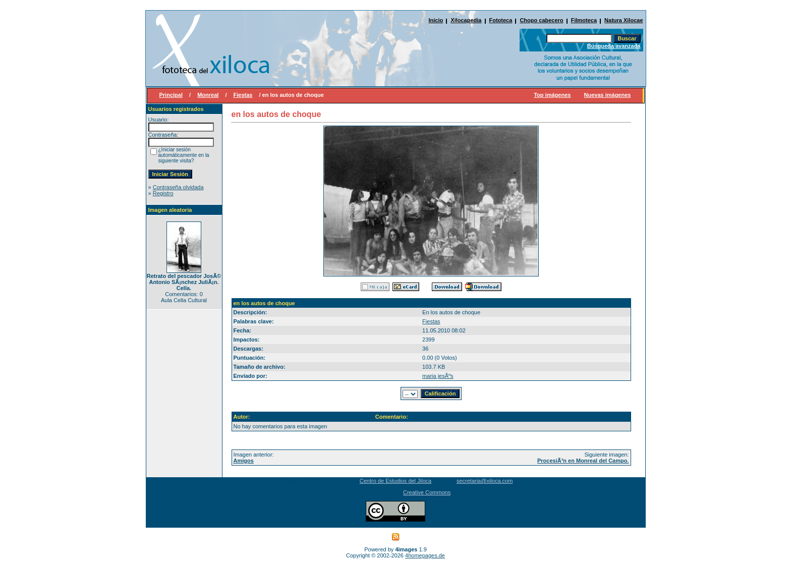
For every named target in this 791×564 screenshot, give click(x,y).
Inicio (436, 20)
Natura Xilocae (623, 20)
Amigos (244, 461)
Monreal (207, 95)
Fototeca (501, 20)
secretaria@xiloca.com (485, 481)
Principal (171, 95)
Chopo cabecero (541, 20)
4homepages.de (425, 555)
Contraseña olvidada (178, 187)
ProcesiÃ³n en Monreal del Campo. (583, 461)
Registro (163, 193)
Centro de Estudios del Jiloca (395, 481)
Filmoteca (584, 20)
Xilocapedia (465, 20)
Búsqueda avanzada (614, 46)
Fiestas (243, 95)
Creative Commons (426, 492)
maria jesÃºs (437, 376)
